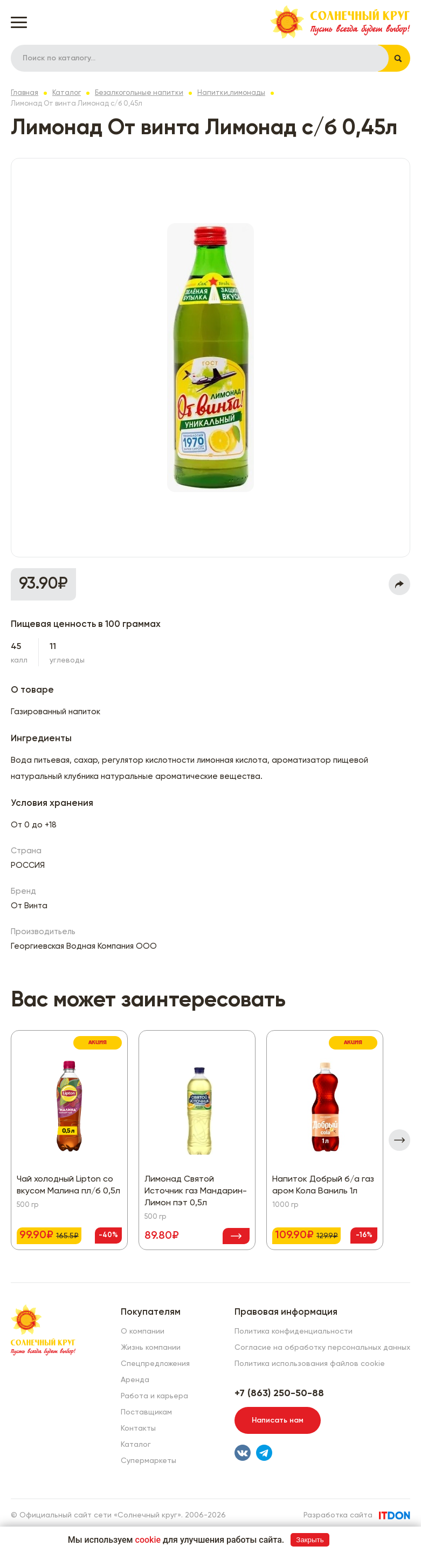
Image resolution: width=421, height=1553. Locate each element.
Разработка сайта (337, 1515)
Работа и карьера (154, 1396)
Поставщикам (146, 1412)
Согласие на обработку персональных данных (322, 1347)
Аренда (135, 1380)
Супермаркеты (148, 1461)
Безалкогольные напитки (139, 92)
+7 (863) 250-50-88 (279, 1393)
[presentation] (399, 1140)
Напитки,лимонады (231, 92)
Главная (24, 92)
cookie (148, 1540)
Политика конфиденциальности (293, 1331)
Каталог (66, 92)
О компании (142, 1331)
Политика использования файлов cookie (309, 1364)
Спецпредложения (155, 1364)
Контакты (138, 1428)
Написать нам (277, 1420)
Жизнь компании (151, 1347)
